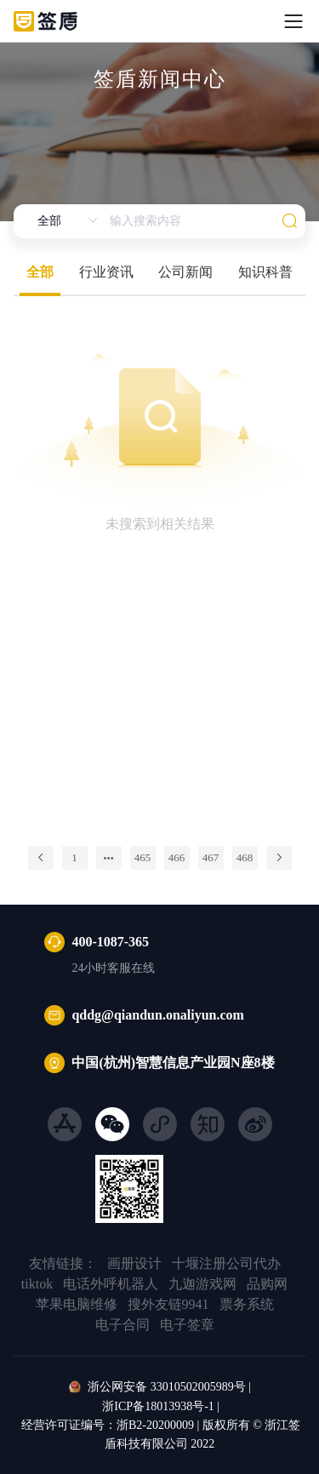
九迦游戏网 (202, 1284)
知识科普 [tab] (265, 272)
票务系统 (246, 1304)
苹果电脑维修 (76, 1304)
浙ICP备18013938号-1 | (159, 1406)
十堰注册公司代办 (226, 1263)
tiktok (37, 1284)
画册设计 (134, 1263)
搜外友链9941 (168, 1304)
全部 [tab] (40, 272)
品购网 (267, 1284)
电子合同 (122, 1324)
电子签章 (187, 1324)
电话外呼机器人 (110, 1284)
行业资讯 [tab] (106, 272)
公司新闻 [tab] (185, 272)
